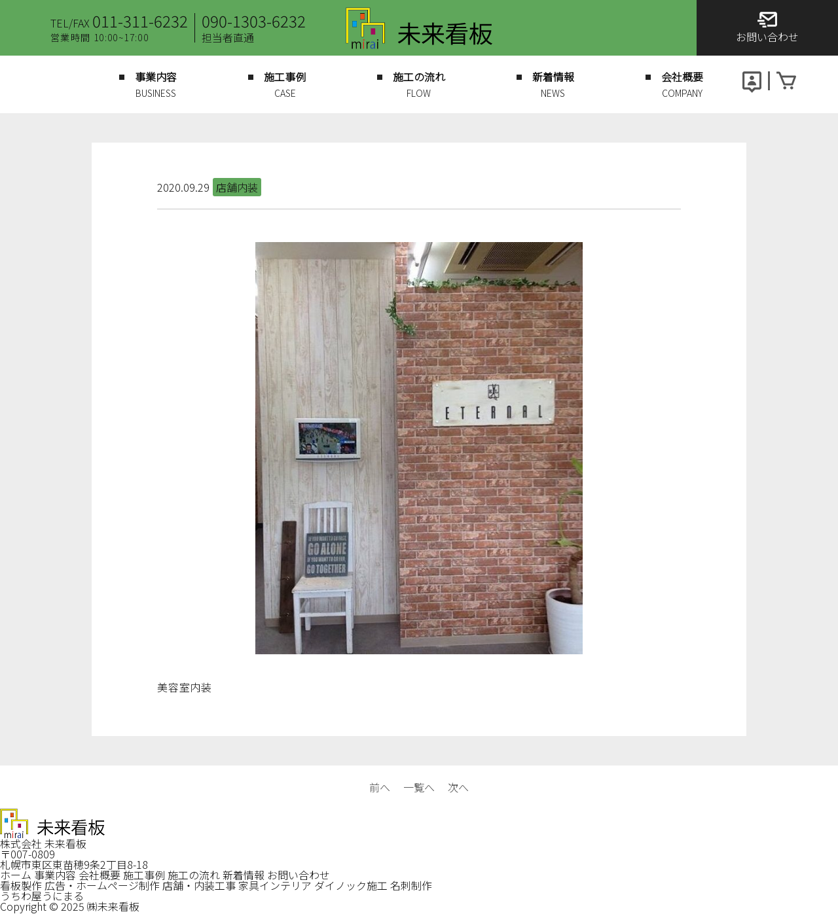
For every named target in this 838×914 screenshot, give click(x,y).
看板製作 (21, 885)
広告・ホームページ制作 (102, 885)
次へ (458, 787)
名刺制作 (411, 885)
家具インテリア (275, 885)
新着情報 (243, 875)
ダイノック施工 (351, 885)
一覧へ (419, 787)
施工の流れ (194, 875)
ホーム (15, 875)
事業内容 (55, 875)
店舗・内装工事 (199, 885)
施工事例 (144, 875)
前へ (379, 787)
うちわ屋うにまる (42, 896)
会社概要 (99, 875)
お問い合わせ (298, 875)
